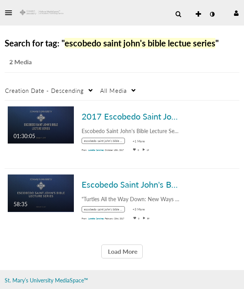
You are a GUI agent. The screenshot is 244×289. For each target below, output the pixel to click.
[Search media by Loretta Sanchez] (96, 150)
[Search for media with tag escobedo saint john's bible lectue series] (106, 142)
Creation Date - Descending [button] (44, 90)
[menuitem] (178, 14)
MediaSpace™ (71, 280)
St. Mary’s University (29, 280)
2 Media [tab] (20, 61)
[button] (11, 12)
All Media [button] (113, 90)
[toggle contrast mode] (212, 14)
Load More (122, 251)
